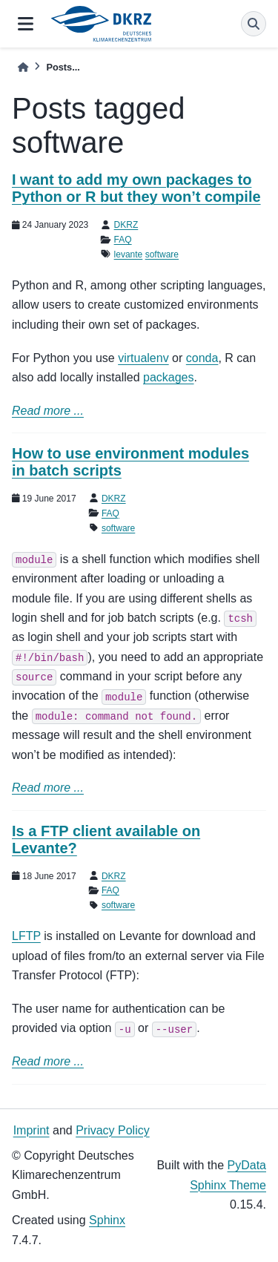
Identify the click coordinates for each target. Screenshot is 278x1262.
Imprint (31, 1130)
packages (168, 377)
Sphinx (107, 1220)
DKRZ (126, 225)
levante (128, 254)
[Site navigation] (25, 23)
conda (202, 358)
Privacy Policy (113, 1130)
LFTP (26, 936)
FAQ (123, 239)
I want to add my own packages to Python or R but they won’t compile (136, 188)
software (162, 254)
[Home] (23, 67)
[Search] (253, 23)
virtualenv (143, 358)
